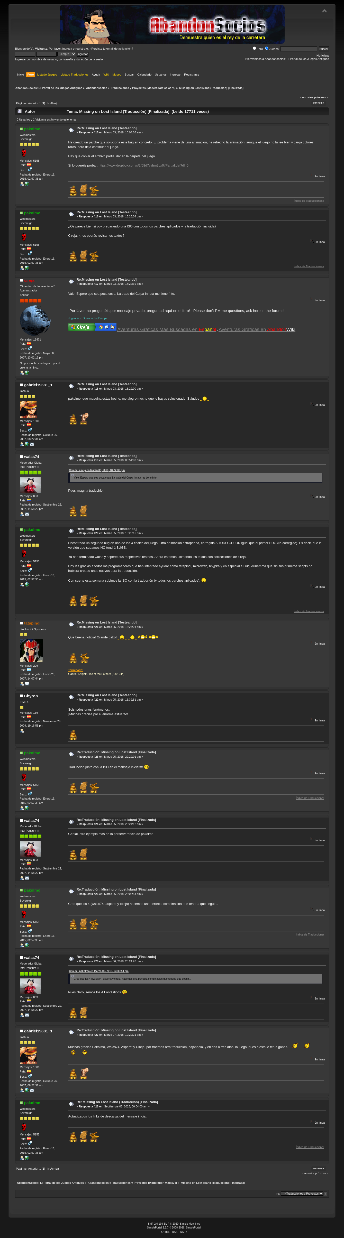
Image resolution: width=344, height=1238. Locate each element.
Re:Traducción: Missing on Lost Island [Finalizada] (116, 752)
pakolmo (32, 129)
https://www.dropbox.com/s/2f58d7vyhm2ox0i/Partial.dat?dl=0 (143, 165)
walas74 (169, 87)
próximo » (321, 97)
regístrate (81, 48)
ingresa (67, 48)
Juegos (272, 48)
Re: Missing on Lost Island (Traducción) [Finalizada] (117, 1102)
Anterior (33, 103)
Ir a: (278, 1193)
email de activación (119, 48)
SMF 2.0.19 (154, 1223)
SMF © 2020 (171, 1223)
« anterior (306, 97)
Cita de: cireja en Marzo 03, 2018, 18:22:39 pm (97, 470)
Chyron (31, 696)
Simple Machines (190, 1223)
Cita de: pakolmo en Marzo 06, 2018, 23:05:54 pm (99, 971)
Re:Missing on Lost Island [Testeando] (107, 128)
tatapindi (32, 623)
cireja (29, 280)
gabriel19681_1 (38, 385)
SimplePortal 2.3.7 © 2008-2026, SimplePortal (174, 1227)
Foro (258, 48)
